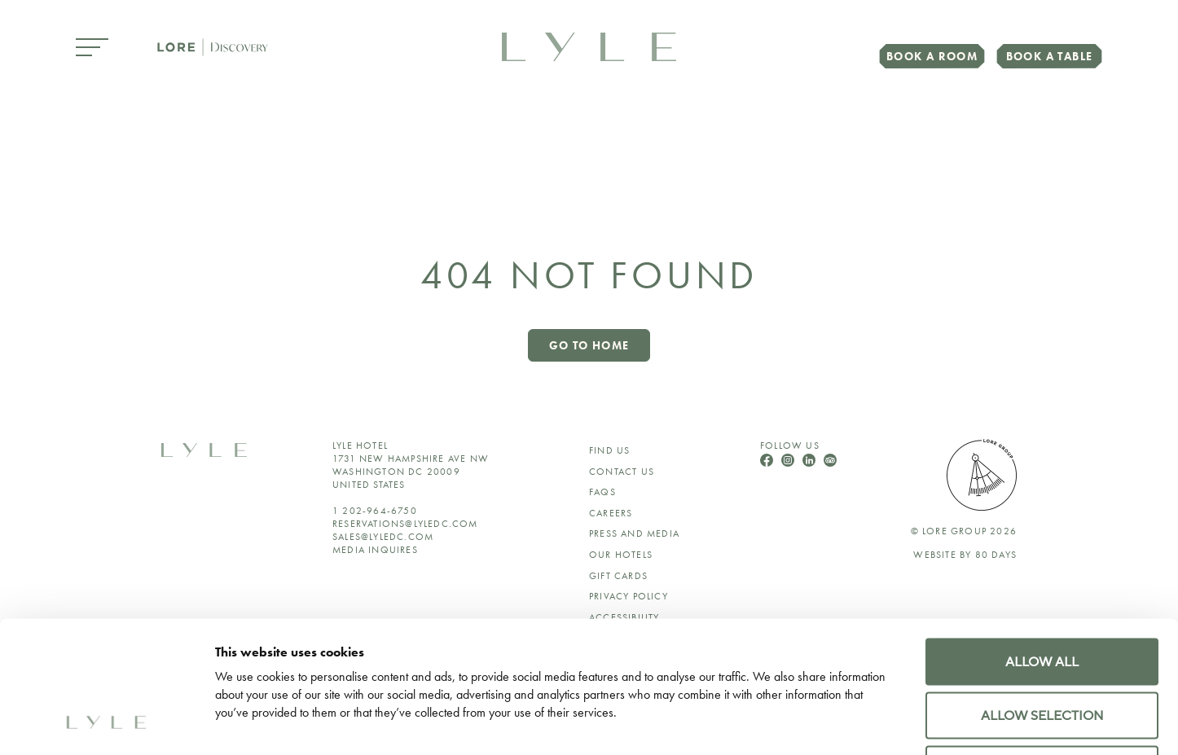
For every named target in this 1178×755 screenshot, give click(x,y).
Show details (943, 722)
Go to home (589, 345)
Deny (1042, 646)
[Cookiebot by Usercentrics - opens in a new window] (105, 722)
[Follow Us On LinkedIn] (810, 462)
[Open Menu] (92, 48)
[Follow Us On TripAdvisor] (830, 462)
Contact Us (621, 471)
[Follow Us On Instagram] (789, 462)
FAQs (602, 491)
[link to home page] (589, 45)
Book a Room (932, 56)
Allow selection (1042, 592)
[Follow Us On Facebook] (768, 462)
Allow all (1042, 538)
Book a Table (1049, 56)
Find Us (609, 450)
